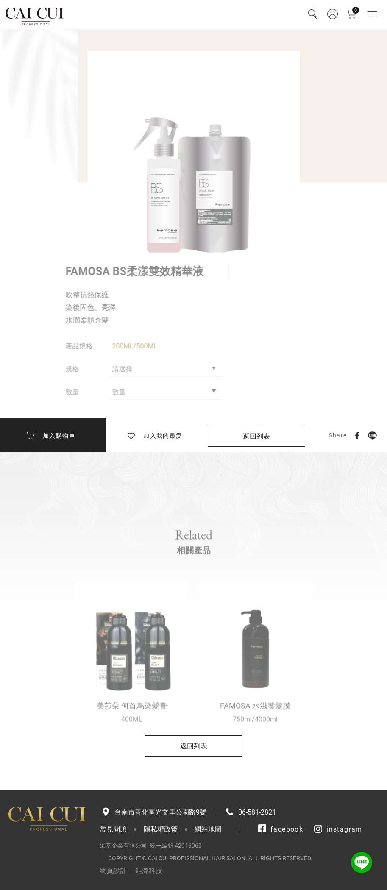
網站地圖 (208, 829)
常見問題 (113, 829)
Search (312, 14)
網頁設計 (113, 871)
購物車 (355, 10)
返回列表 (256, 436)
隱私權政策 (161, 829)
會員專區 (332, 14)
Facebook (357, 435)
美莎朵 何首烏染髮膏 (132, 721)
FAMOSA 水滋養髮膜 (255, 721)
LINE (372, 435)
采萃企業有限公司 (35, 15)
